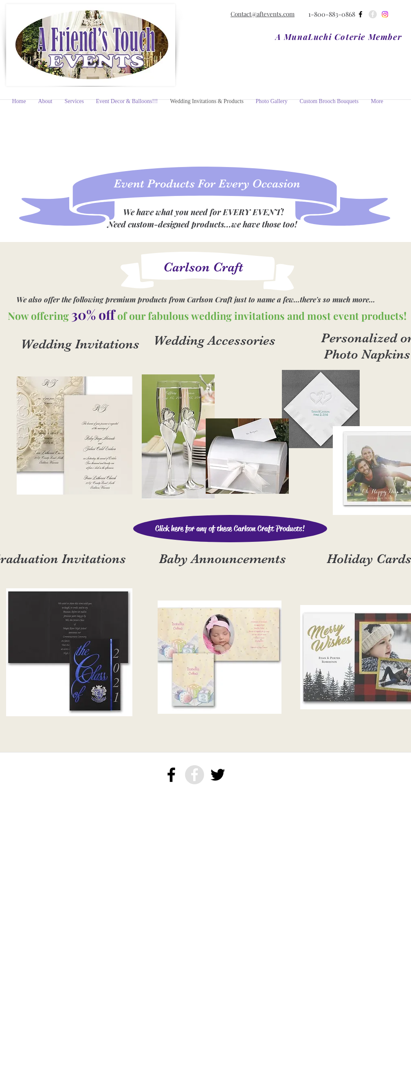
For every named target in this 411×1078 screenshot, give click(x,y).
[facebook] (360, 14)
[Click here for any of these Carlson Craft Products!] (230, 528)
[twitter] (217, 774)
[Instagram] (385, 14)
